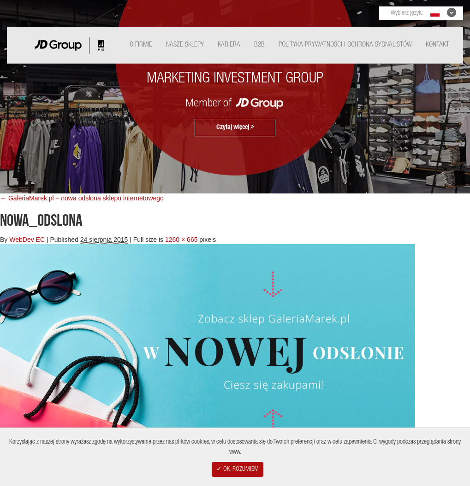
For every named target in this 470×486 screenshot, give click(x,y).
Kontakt (437, 44)
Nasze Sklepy (185, 44)
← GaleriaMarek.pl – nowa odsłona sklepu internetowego (82, 198)
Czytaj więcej (235, 127)
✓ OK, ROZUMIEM (237, 469)
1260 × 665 (181, 239)
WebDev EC (27, 239)
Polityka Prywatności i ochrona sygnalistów (345, 44)
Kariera (229, 44)
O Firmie (141, 44)
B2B (259, 44)
